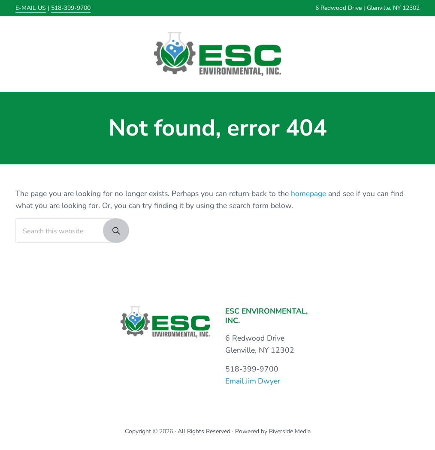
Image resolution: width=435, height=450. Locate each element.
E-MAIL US (30, 8)
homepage (308, 194)
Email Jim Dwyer (253, 381)
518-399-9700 (71, 8)
